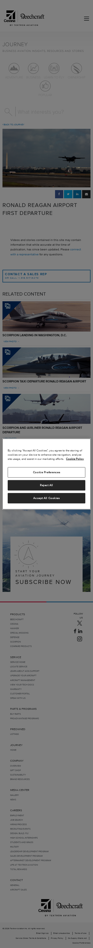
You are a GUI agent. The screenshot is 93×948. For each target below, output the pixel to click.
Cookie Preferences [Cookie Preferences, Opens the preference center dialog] (46, 472)
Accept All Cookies (46, 498)
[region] (46, 474)
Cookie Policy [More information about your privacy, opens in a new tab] (75, 458)
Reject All (46, 485)
